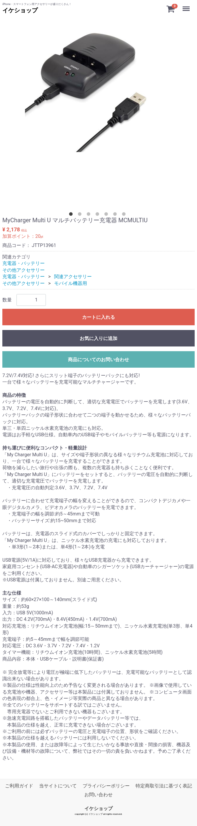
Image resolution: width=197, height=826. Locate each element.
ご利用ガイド (19, 786)
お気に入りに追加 (98, 338)
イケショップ (20, 10)
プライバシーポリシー (106, 786)
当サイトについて (58, 786)
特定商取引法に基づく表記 (164, 786)
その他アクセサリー (23, 270)
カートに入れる (98, 317)
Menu (187, 6)
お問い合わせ (98, 794)
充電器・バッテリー (23, 263)
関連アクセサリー (73, 276)
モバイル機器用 (70, 283)
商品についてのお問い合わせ (98, 359)
